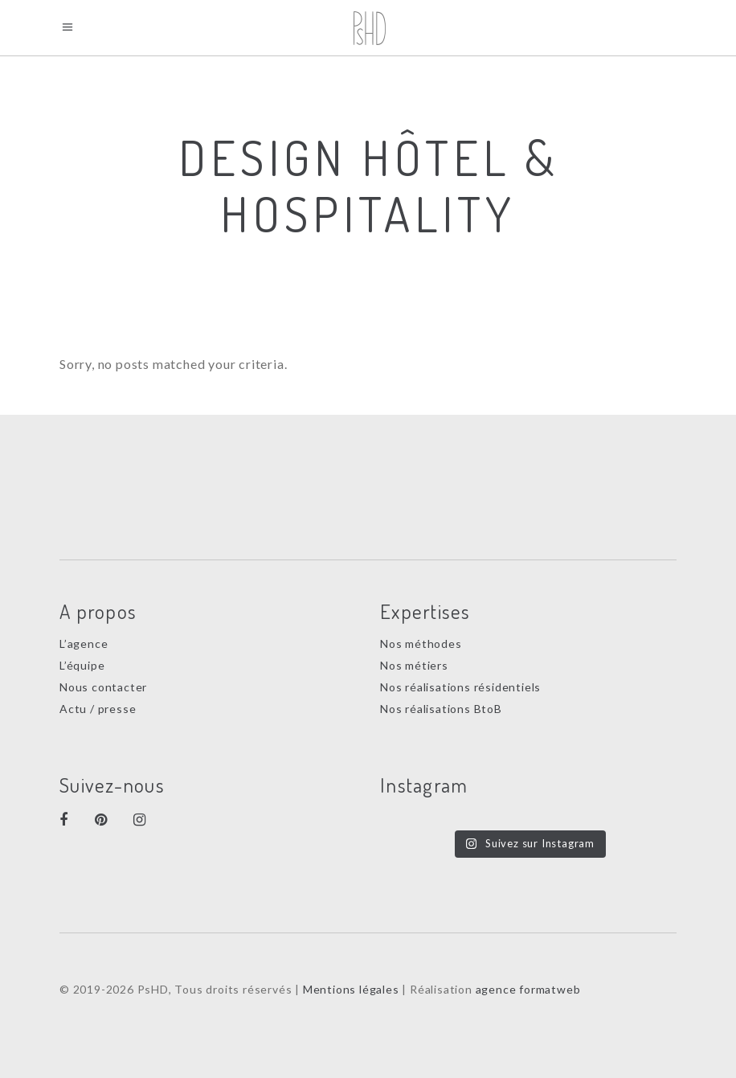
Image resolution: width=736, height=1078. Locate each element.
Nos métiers (414, 665)
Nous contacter (103, 687)
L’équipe (81, 665)
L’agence (83, 643)
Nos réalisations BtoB (441, 708)
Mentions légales (351, 989)
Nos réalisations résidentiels (460, 687)
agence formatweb (528, 989)
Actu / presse (97, 708)
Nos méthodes (421, 643)
